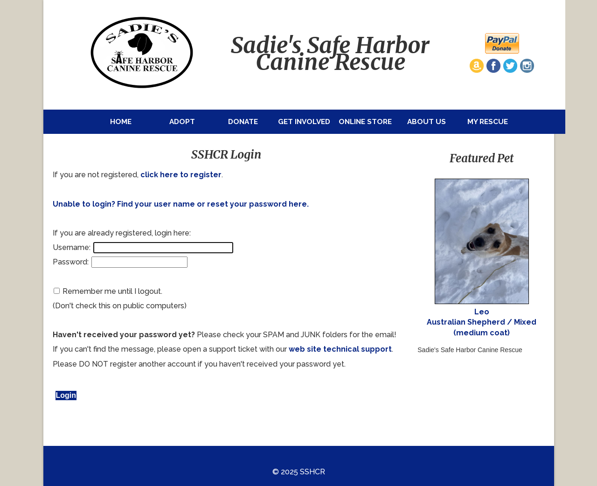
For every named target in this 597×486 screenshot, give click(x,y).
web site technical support (340, 349)
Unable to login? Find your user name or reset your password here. (181, 204)
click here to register (181, 174)
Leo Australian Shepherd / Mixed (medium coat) (481, 322)
